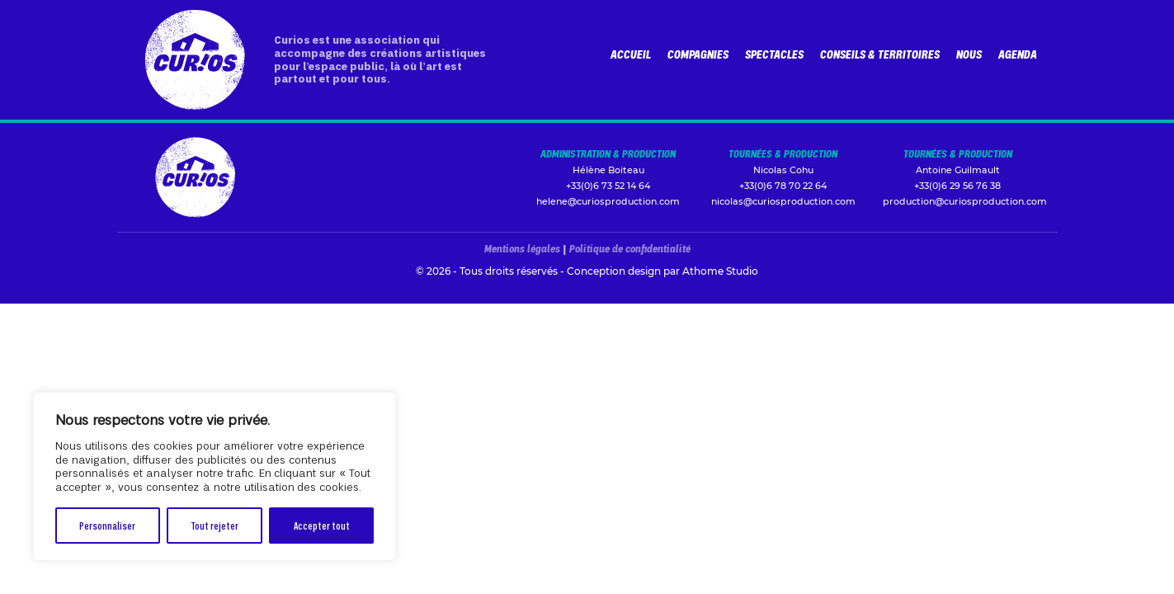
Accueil (631, 54)
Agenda (1017, 54)
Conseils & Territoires (880, 54)
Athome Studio (720, 271)
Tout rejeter (214, 525)
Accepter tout (322, 525)
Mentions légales (522, 248)
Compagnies (697, 54)
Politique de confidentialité (630, 248)
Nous (969, 54)
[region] (214, 476)
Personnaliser (107, 525)
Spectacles (774, 54)
